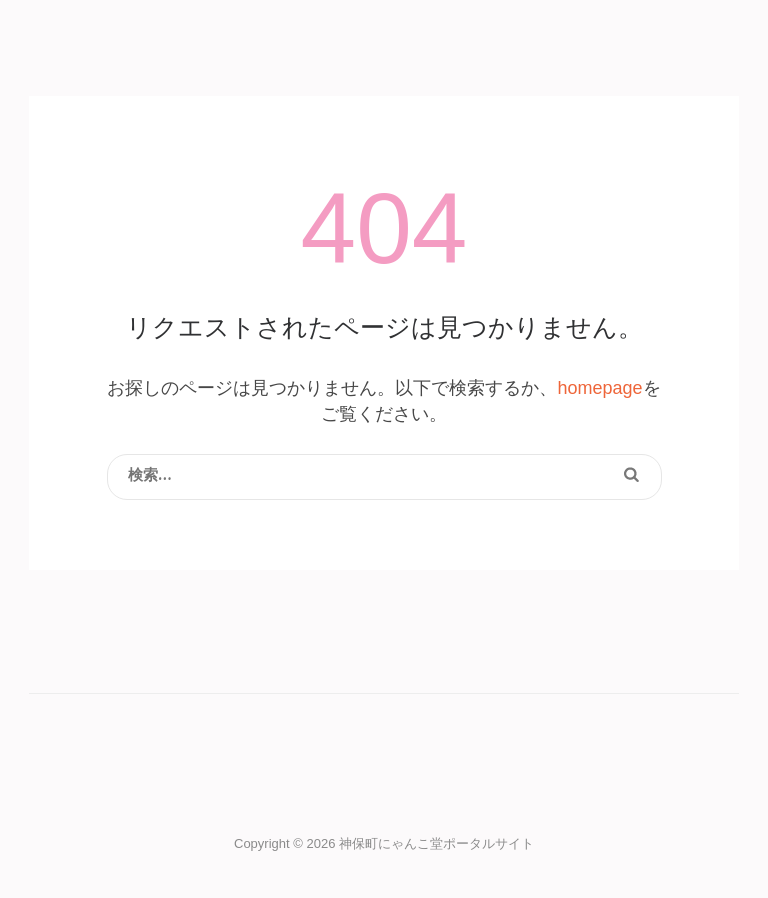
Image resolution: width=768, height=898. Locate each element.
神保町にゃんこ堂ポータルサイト (436, 843)
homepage (599, 388)
